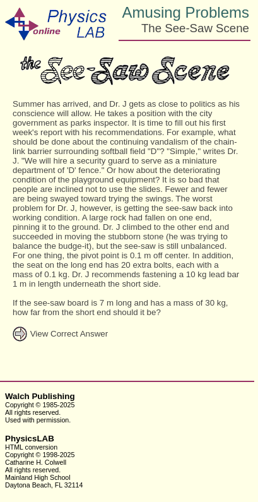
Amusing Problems (185, 12)
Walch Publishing (40, 396)
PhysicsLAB (29, 438)
